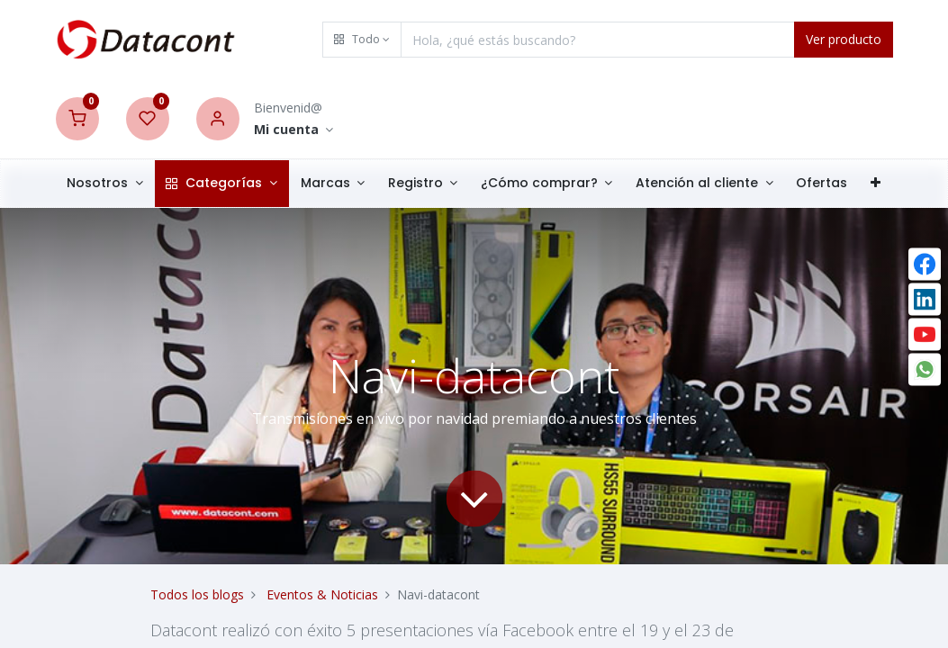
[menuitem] (821, 183)
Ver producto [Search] (843, 39)
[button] (362, 40)
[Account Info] (294, 130)
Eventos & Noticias (322, 594)
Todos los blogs (197, 594)
